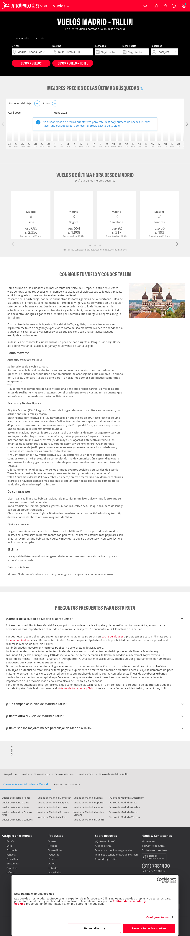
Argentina (11, 868)
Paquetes (53, 854)
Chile (9, 845)
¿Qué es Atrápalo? (105, 841)
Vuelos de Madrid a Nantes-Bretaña (89, 813)
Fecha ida (100, 45)
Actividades (54, 872)
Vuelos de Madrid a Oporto (89, 802)
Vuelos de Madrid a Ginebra (124, 807)
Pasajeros (156, 45)
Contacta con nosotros (154, 850)
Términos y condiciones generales (113, 850)
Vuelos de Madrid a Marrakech (54, 797)
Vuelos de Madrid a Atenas (88, 807)
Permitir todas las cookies (149, 928)
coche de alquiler (112, 636)
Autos (51, 863)
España (10, 841)
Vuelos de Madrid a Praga (123, 802)
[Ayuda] (173, 6)
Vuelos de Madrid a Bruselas (53, 812)
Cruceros (53, 859)
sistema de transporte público (76, 688)
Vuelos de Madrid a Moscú (52, 807)
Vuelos (25, 774)
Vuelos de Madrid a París (15, 807)
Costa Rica (12, 859)
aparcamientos (19, 640)
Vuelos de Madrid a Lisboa (88, 797)
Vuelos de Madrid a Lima (15, 802)
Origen (15, 45)
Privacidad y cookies (106, 859)
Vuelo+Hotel (55, 850)
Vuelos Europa (42, 774)
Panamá (11, 854)
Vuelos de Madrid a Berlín (123, 812)
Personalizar (94, 928)
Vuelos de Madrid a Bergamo (53, 802)
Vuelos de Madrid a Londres (17, 819)
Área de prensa (103, 845)
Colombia (11, 850)
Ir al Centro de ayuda (153, 845)
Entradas (53, 868)
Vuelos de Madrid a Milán (51, 817)
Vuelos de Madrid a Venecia (124, 817)
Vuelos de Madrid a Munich (89, 819)
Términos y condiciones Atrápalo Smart (116, 854)
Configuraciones (157, 917)
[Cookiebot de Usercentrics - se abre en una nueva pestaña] (159, 880)
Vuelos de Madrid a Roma (16, 797)
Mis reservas (148, 841)
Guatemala (12, 863)
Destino (56, 45)
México (10, 872)
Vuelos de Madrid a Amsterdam (126, 797)
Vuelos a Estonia (64, 774)
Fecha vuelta (129, 45)
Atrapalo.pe (10, 774)
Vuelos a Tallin (86, 774)
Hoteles (52, 845)
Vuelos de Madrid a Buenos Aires (17, 813)
